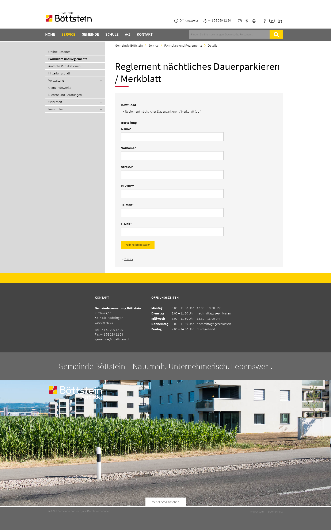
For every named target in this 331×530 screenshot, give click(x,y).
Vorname (128, 148)
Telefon (128, 205)
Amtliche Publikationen (64, 66)
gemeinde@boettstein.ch (112, 339)
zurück (128, 259)
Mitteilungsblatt (59, 73)
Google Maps (104, 322)
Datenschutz (275, 511)
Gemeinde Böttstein (129, 45)
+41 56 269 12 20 (111, 330)
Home (50, 34)
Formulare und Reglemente (67, 59)
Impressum (257, 511)
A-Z (127, 34)
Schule (112, 34)
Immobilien (56, 109)
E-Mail (128, 224)
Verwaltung (56, 80)
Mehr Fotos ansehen (165, 502)
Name (128, 129)
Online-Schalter (59, 52)
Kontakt (145, 34)
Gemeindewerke (59, 87)
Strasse (128, 167)
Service (68, 34)
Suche (276, 34)
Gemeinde (90, 34)
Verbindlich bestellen (137, 245)
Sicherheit (55, 102)
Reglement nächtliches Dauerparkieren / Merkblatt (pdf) (163, 111)
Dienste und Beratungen (65, 95)
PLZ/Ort (128, 186)
